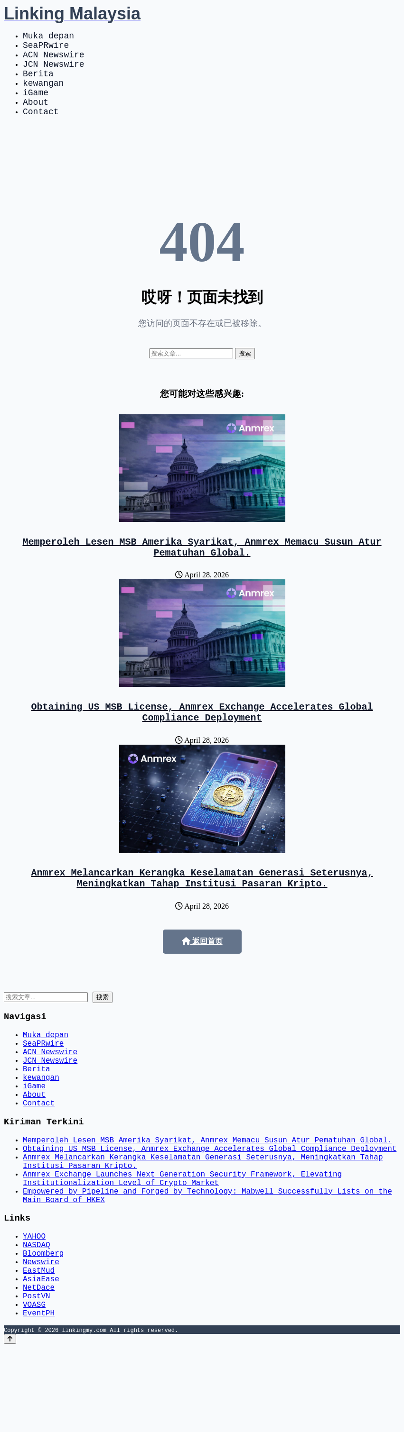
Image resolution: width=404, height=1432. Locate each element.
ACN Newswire (54, 59)
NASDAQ (36, 1313)
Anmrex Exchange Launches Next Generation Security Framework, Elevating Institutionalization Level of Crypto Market (182, 1237)
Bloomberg (43, 1324)
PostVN (36, 1376)
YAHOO (34, 1303)
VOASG (34, 1386)
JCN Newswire (54, 71)
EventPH (39, 1397)
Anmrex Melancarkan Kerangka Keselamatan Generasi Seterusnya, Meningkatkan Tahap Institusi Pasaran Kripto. (202, 905)
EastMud (39, 1345)
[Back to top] (10, 1423)
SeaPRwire (46, 48)
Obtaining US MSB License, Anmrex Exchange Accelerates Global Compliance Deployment (202, 735)
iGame (35, 105)
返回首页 (202, 970)
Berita (38, 82)
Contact (41, 128)
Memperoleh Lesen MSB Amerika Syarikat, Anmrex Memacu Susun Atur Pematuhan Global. (202, 566)
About (35, 116)
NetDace (39, 1365)
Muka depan (48, 37)
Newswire (41, 1334)
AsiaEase (41, 1355)
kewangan (43, 94)
